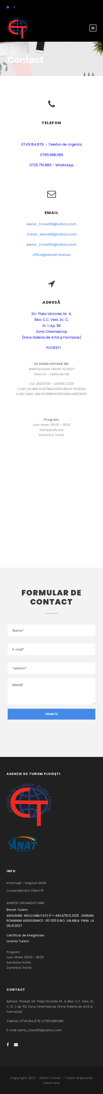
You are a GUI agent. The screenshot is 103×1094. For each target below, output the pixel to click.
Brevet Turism (17, 910)
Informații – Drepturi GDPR (26, 883)
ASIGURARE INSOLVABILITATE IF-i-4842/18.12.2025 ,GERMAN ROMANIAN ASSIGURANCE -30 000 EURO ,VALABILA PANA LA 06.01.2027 (51, 920)
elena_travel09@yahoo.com (51, 224)
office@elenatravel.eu (52, 254)
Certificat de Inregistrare (25, 935)
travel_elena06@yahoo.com (52, 234)
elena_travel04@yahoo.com (51, 244)
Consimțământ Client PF (25, 890)
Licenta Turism (18, 941)
